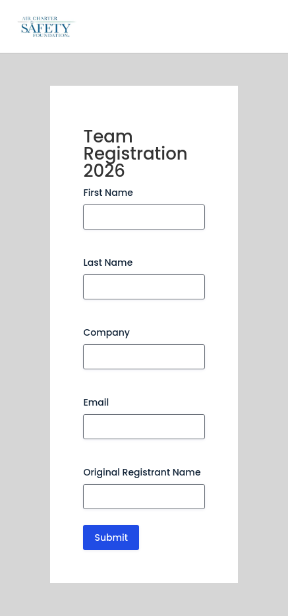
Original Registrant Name (141, 472)
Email (96, 402)
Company (106, 332)
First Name (107, 192)
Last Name (107, 262)
